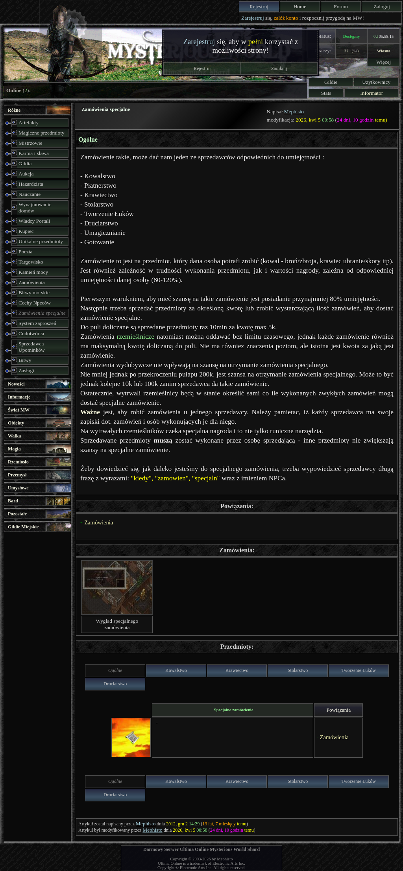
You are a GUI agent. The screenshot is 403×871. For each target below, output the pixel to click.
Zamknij (279, 68)
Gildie (330, 82)
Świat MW (19, 410)
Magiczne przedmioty (41, 133)
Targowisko (30, 262)
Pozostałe (17, 514)
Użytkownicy (376, 82)
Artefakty (28, 122)
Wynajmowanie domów (35, 207)
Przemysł (17, 475)
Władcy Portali (34, 221)
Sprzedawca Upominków (31, 347)
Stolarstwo (298, 670)
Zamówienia (31, 282)
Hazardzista (30, 184)
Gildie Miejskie (23, 527)
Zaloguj (381, 6)
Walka (14, 436)
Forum (341, 6)
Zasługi (26, 370)
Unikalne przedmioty (40, 241)
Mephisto (294, 111)
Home (300, 6)
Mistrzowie (30, 143)
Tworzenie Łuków (359, 670)
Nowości (16, 384)
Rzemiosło (18, 462)
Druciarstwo (115, 683)
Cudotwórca (31, 333)
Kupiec (26, 231)
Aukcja (26, 174)
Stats (326, 93)
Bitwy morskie (34, 292)
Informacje (19, 397)
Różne (14, 110)
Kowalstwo (176, 670)
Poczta (25, 252)
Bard (13, 501)
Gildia (24, 163)
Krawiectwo (237, 670)
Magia (14, 449)
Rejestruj (259, 6)
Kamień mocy (33, 272)
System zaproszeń (37, 323)
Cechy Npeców (34, 303)
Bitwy (24, 360)
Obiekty (16, 423)
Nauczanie (29, 194)
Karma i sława (33, 153)
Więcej (383, 62)
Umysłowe (18, 488)
